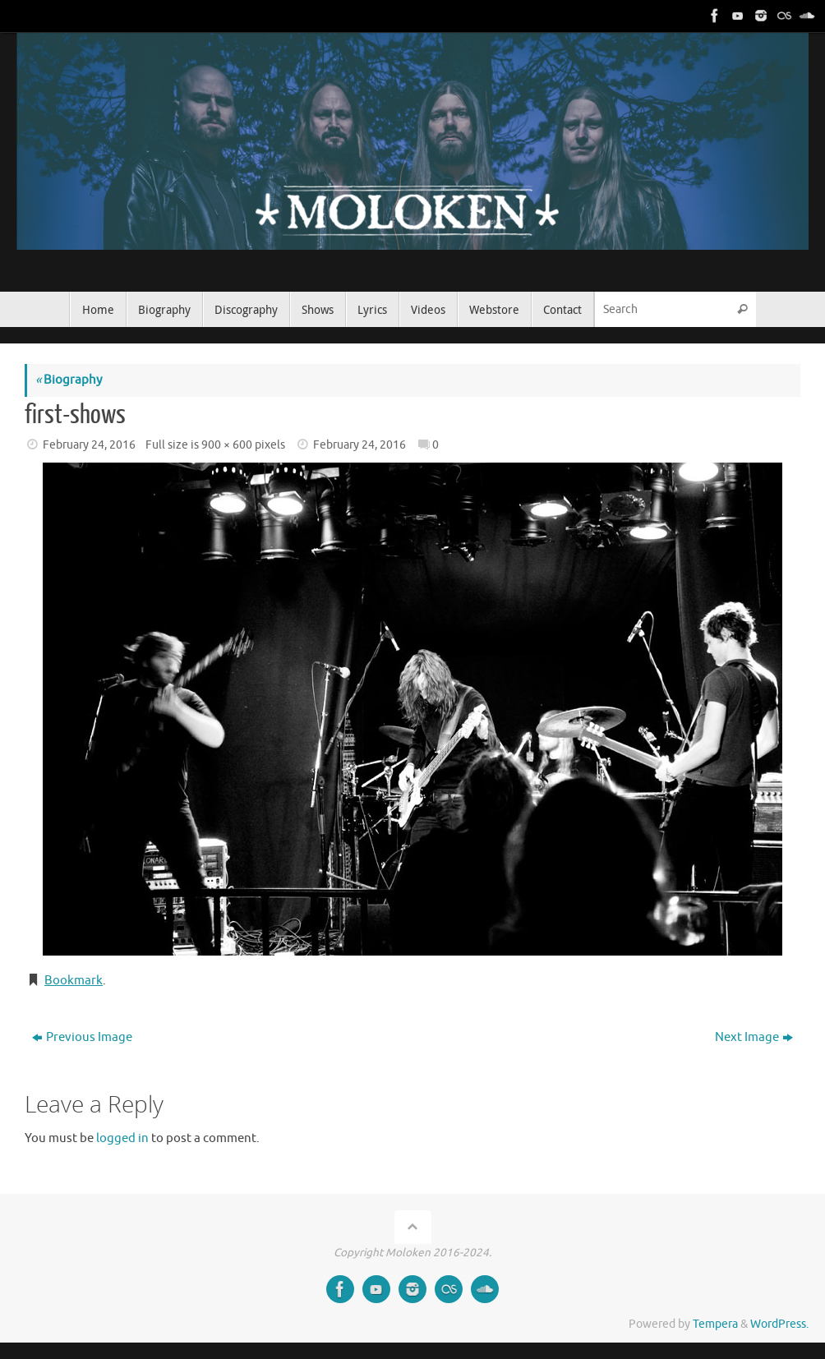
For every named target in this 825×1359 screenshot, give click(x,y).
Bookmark (73, 980)
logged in (122, 1138)
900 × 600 (226, 445)
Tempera (715, 1324)
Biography (68, 380)
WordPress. (779, 1324)
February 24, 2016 (89, 445)
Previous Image (82, 1037)
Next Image (754, 1037)
